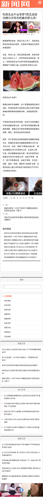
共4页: (5, 198)
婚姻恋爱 (7, 319)
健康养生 (6, 34)
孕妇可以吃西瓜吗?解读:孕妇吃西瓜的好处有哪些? (21, 218)
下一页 (30, 198)
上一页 (12, 198)
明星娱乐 (7, 332)
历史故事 (7, 336)
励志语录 (7, 323)
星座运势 (7, 310)
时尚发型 (7, 305)
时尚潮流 (7, 301)
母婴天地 (7, 327)
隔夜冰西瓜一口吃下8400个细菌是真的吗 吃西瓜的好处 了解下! (21, 209)
